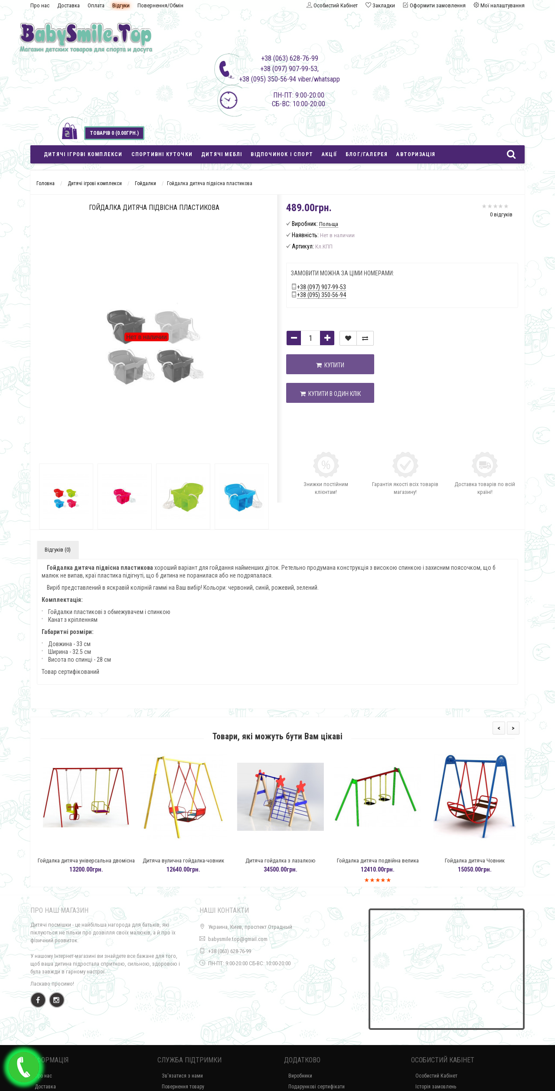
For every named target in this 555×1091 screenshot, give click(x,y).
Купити (330, 365)
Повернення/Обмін (160, 5)
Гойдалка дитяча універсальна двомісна (99, 860)
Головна (45, 183)
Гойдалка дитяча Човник (488, 860)
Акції (329, 154)
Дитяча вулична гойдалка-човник (196, 860)
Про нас (39, 5)
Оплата (96, 5)
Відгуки (121, 5)
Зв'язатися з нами (182, 1076)
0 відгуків (501, 214)
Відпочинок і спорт (282, 154)
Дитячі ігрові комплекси (83, 154)
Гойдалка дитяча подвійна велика (391, 860)
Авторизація (415, 154)
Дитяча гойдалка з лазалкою (293, 860)
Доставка (68, 5)
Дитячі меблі (221, 154)
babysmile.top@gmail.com (238, 939)
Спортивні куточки (162, 154)
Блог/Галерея (367, 154)
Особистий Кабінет (436, 1076)
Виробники (300, 1076)
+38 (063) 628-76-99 (229, 951)
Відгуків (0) (58, 549)
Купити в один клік (330, 393)
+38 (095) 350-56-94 (321, 294)
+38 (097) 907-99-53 (321, 287)
